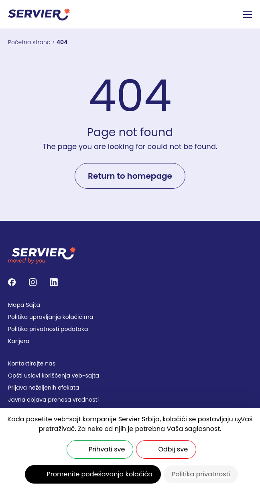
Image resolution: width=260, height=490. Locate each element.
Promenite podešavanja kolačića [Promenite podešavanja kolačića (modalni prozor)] (100, 474)
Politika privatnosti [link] (201, 474)
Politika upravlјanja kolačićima (50, 317)
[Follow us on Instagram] (33, 282)
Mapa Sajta (24, 305)
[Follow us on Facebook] (12, 282)
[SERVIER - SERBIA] (39, 14)
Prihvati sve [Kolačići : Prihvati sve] (107, 449)
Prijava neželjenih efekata (43, 388)
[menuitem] (130, 305)
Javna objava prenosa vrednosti (53, 400)
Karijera (18, 341)
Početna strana (29, 42)
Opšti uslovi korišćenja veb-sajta (53, 376)
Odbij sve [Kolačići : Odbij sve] (173, 449)
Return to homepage (130, 176)
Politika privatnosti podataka (48, 329)
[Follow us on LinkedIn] (54, 282)
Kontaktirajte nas (31, 363)
